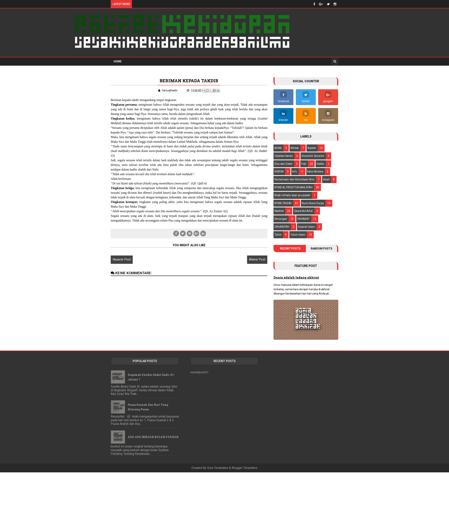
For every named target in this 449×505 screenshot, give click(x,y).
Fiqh (303, 163)
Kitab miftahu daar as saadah (292, 194)
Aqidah (311, 147)
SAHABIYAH (281, 226)
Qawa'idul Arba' (303, 210)
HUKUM (279, 171)
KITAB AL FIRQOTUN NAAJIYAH (293, 186)
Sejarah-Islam (306, 226)
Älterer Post (253, 264)
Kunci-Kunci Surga (313, 202)
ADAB (278, 147)
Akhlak (294, 147)
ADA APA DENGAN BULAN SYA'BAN (153, 437)
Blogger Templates (244, 467)
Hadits (320, 163)
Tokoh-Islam (297, 234)
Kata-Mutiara (315, 171)
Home (118, 61)
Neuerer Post (122, 264)
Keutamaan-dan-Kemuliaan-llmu (294, 179)
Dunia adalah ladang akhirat (296, 277)
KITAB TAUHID (283, 202)
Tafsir (278, 234)
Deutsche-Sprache (312, 155)
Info (294, 171)
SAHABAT (303, 218)
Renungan (280, 218)
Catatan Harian (283, 155)
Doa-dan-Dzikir (283, 163)
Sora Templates (217, 467)
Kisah (326, 179)
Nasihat (279, 210)
